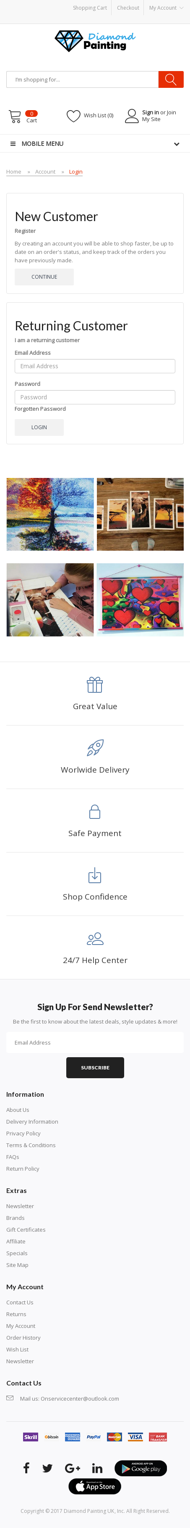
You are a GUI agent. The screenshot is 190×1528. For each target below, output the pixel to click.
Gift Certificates (26, 1229)
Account (45, 171)
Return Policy (22, 1168)
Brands (15, 1218)
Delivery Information (32, 1121)
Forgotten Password (40, 408)
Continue (44, 276)
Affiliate (16, 1241)
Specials (17, 1253)
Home (13, 171)
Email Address (33, 352)
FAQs (12, 1157)
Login (76, 171)
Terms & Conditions (31, 1145)
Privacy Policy (23, 1133)
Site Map (17, 1265)
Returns (16, 1314)
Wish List (17, 1349)
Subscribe (95, 1067)
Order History (23, 1337)
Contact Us (20, 1302)
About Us (17, 1110)
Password (27, 384)
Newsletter (20, 1206)
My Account (20, 1326)
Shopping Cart (90, 7)
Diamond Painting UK (89, 1511)
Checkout (128, 7)
